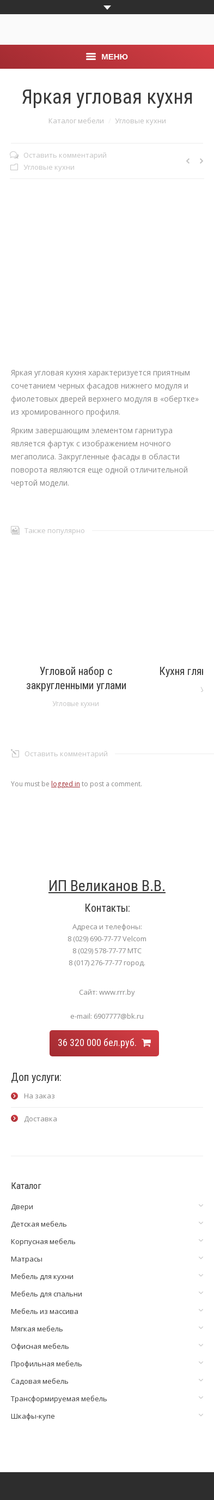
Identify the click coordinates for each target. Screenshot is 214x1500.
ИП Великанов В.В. (107, 886)
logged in (65, 783)
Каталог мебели (76, 121)
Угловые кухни (140, 121)
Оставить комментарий (65, 155)
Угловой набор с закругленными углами (76, 678)
